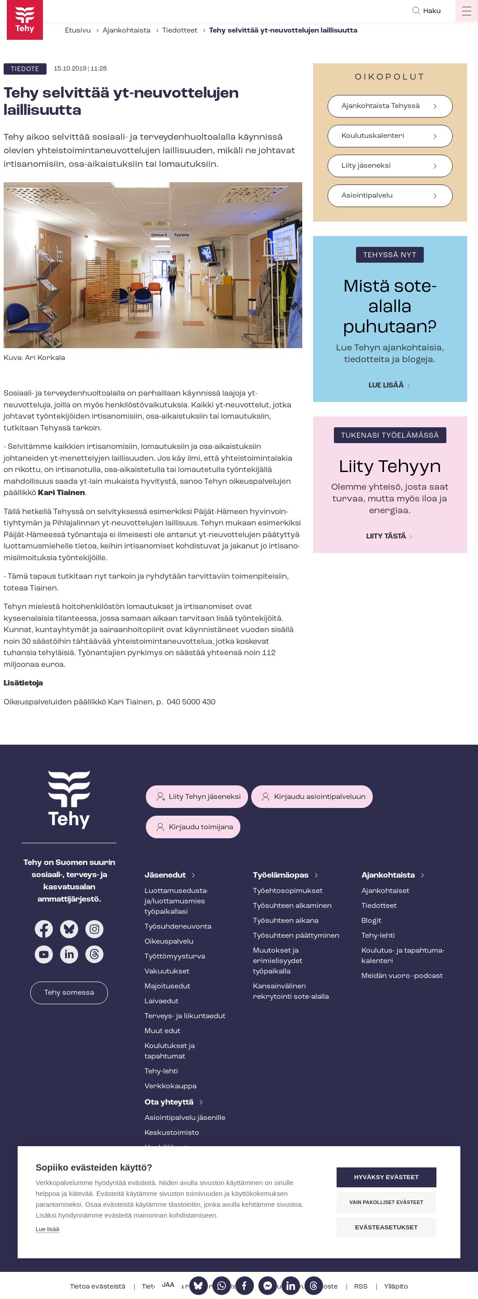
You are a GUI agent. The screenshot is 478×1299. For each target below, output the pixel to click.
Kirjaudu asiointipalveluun (320, 797)
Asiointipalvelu (367, 195)
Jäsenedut (166, 875)
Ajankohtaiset (385, 891)
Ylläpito (396, 1287)
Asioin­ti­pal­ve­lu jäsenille (185, 1118)
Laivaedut (161, 1001)
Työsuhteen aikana (286, 921)
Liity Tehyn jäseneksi (205, 797)
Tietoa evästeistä (98, 1287)
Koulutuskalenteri (373, 136)
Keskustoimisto (172, 1133)
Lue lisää (386, 385)
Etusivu (78, 30)
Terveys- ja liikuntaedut (185, 1016)
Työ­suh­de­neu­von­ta (178, 927)
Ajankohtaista (126, 30)
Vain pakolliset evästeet (388, 1202)
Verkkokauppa (171, 1086)
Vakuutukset (167, 971)
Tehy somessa (69, 993)
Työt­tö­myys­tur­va (175, 956)
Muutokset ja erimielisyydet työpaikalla (277, 961)
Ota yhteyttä (170, 1102)
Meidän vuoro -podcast (402, 976)
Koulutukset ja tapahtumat (170, 1051)
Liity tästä (386, 536)
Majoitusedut (167, 986)
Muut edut (162, 1031)
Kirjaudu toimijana (201, 827)
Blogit (371, 921)
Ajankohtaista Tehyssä (381, 106)
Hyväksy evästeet (388, 1177)
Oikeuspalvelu (169, 941)
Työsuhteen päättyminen (296, 936)
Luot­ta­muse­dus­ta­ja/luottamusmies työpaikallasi (177, 902)
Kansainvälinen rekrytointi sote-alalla (291, 992)
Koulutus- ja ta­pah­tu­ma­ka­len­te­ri (403, 956)
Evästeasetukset (387, 1227)
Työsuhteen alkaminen (292, 906)
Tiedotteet (179, 30)
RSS (361, 1287)
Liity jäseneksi (366, 166)
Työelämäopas (281, 875)
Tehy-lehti (161, 1071)
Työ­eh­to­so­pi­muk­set (288, 891)
